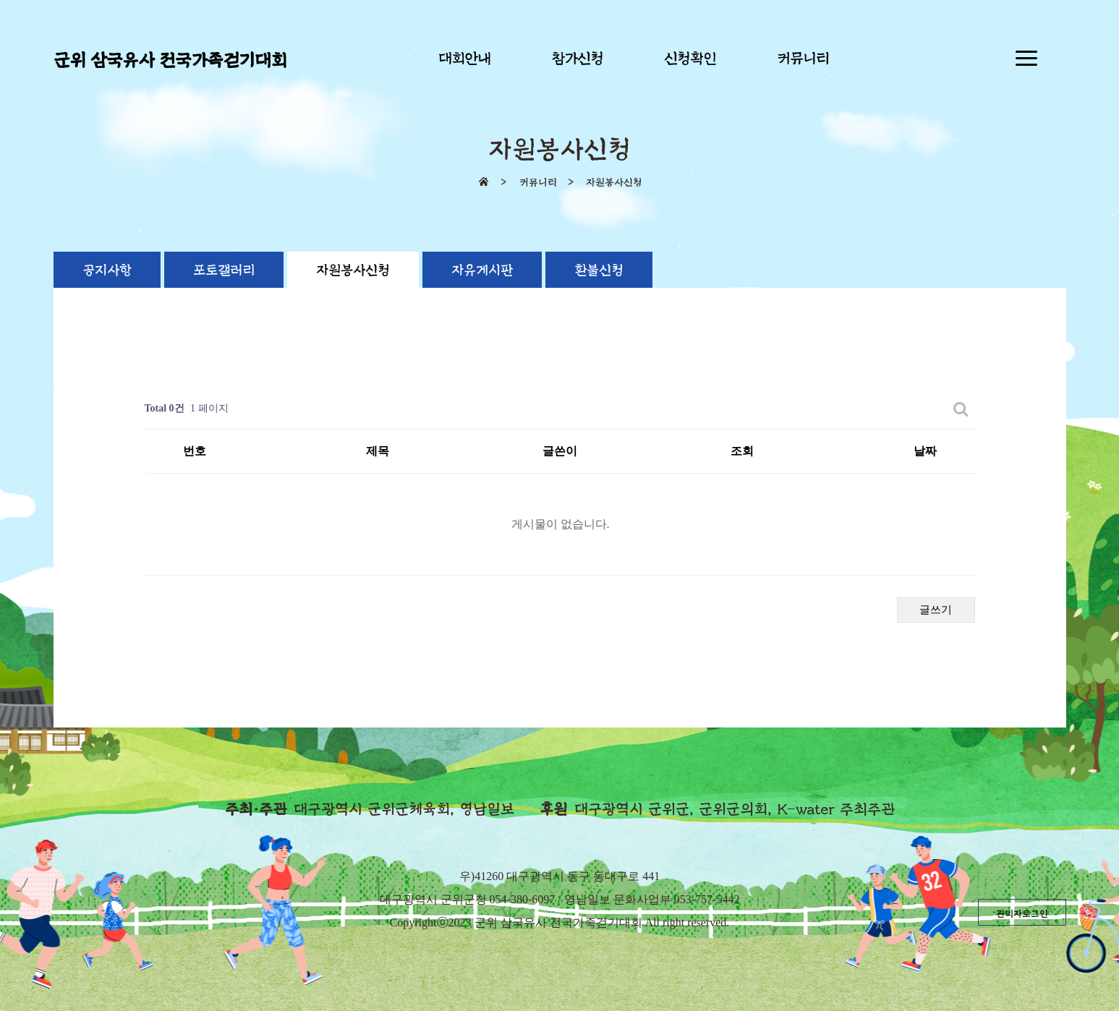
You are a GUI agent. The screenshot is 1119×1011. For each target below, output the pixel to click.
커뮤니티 (803, 58)
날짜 (925, 451)
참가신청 (577, 58)
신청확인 (690, 58)
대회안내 (464, 58)
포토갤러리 (224, 270)
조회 (742, 451)
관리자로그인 (1022, 914)
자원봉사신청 (353, 270)
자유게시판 (482, 270)
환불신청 (599, 270)
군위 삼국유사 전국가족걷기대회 (170, 60)
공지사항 (107, 270)
